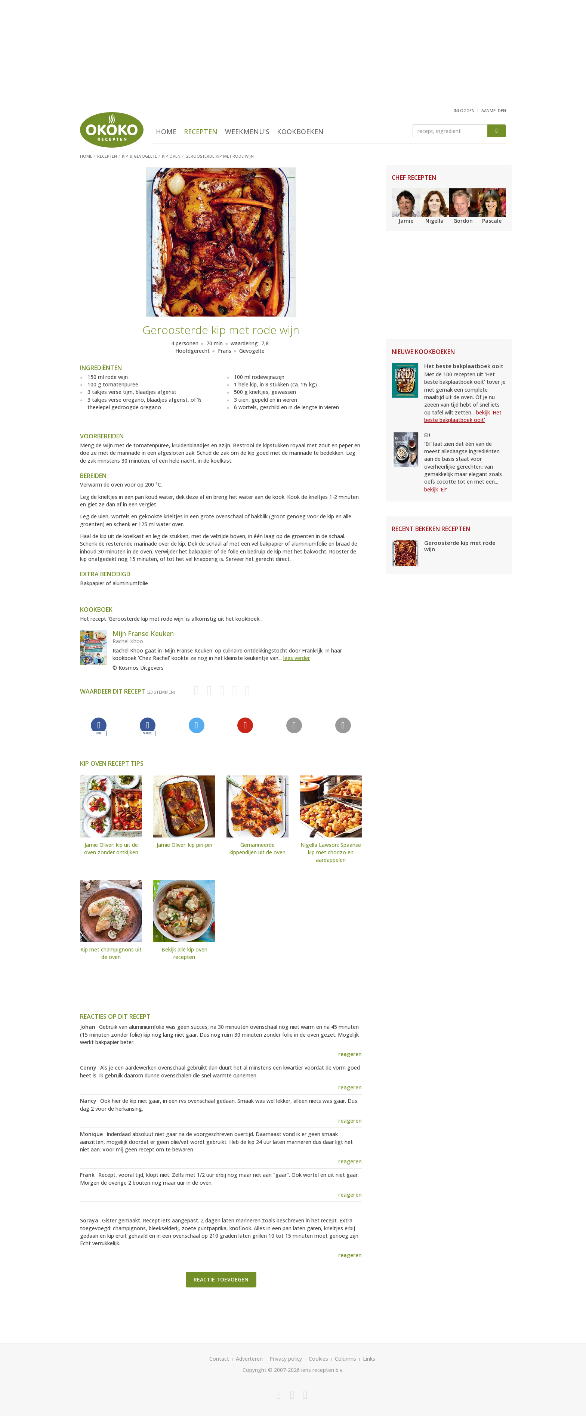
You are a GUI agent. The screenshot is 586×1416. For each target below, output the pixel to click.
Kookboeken (300, 131)
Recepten (201, 131)
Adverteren (249, 1358)
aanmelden (493, 110)
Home (166, 131)
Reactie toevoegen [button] (221, 1279)
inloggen (464, 110)
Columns (345, 1358)
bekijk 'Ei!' (435, 489)
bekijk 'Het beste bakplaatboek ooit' (463, 416)
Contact (219, 1358)
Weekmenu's (247, 131)
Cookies (318, 1358)
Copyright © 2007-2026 (271, 1369)
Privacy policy (285, 1358)
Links (369, 1358)
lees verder (296, 657)
